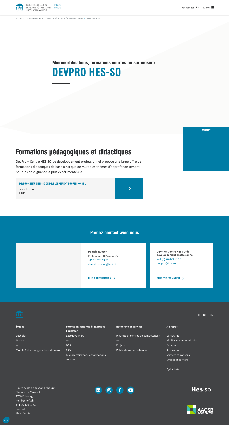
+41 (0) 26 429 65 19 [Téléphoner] (169, 259)
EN (211, 315)
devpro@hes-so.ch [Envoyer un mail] (168, 263)
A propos (172, 326)
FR (198, 315)
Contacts (21, 409)
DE (204, 315)
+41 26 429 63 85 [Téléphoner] (98, 260)
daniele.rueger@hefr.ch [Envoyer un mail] (102, 264)
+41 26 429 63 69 (26, 405)
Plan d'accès (23, 413)
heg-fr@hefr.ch (25, 400)
